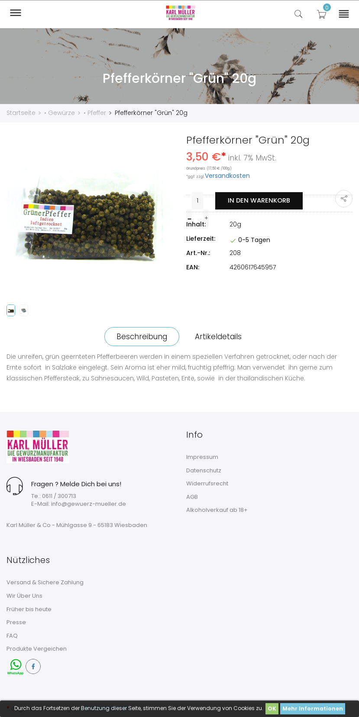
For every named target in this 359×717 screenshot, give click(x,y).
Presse (16, 622)
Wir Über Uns (24, 595)
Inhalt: (196, 223)
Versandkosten (227, 175)
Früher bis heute (29, 609)
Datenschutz (203, 470)
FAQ (12, 635)
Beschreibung (140, 336)
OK (272, 708)
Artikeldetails (219, 336)
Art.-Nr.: (198, 252)
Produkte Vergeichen (36, 648)
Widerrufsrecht (207, 483)
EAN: (192, 266)
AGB (192, 496)
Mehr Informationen (312, 708)
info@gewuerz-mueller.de (88, 503)
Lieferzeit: (200, 238)
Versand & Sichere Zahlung (45, 582)
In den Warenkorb (258, 200)
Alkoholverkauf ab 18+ (217, 510)
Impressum (202, 456)
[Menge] (196, 200)
